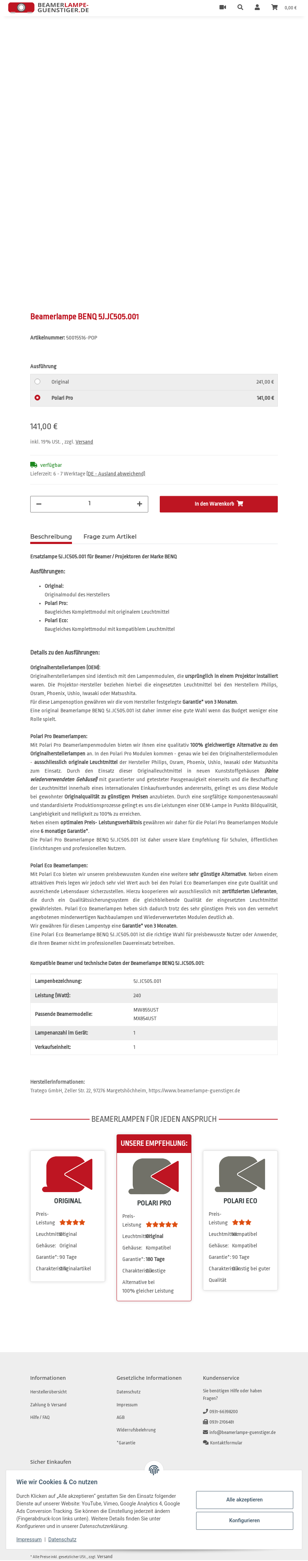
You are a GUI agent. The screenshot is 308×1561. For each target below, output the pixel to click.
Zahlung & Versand (48, 1405)
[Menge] (89, 504)
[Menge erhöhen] (139, 505)
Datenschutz (64, 1539)
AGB (120, 1418)
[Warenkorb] (284, 8)
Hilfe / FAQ (40, 1418)
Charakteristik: (47, 1269)
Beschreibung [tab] (51, 537)
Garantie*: (47, 1258)
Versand (84, 443)
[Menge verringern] (39, 505)
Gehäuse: (46, 1246)
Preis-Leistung (45, 1219)
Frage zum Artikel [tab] (110, 537)
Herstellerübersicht (48, 1392)
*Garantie (126, 1443)
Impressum (30, 1539)
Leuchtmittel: (47, 1235)
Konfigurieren (243, 1520)
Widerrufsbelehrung (136, 1430)
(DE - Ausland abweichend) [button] (115, 475)
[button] (240, 8)
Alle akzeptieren (243, 1500)
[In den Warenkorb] (36, 32)
